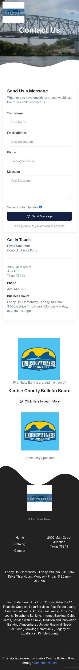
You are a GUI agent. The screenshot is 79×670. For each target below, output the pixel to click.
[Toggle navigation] (72, 12)
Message (13, 171)
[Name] (39, 122)
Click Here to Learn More (39, 401)
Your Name (15, 113)
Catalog (19, 544)
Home (20, 537)
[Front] (14, 12)
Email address (17, 133)
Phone (11, 152)
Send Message (40, 216)
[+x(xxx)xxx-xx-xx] (39, 161)
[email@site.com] (39, 142)
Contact (19, 550)
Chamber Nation (45, 663)
